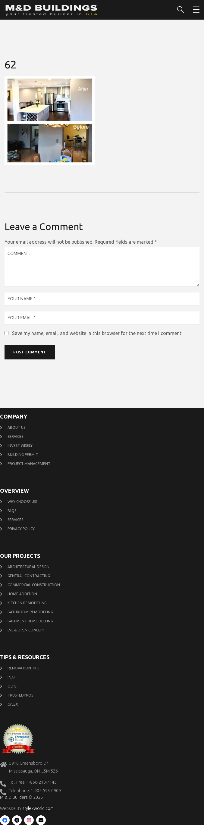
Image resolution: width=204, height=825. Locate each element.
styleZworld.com (38, 808)
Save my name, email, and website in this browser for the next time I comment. (97, 333)
